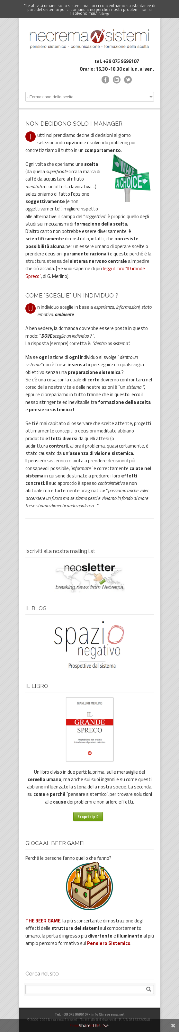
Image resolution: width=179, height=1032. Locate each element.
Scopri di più (88, 816)
